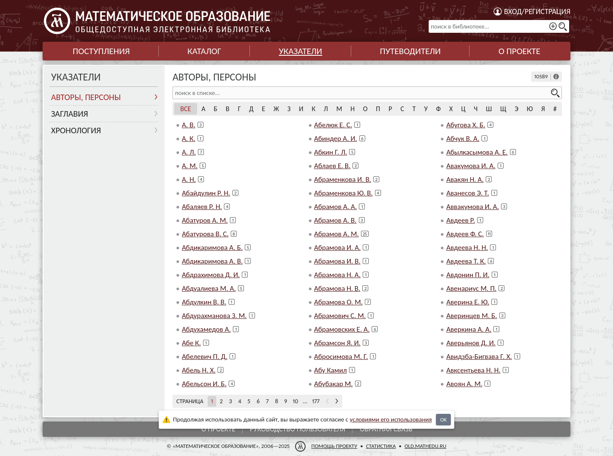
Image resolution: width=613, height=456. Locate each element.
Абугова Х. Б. (465, 124)
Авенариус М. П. (471, 288)
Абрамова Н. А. (337, 274)
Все (185, 109)
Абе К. (191, 342)
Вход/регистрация (537, 11)
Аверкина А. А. (468, 329)
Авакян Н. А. (465, 179)
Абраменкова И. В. (342, 179)
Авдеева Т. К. (466, 261)
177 (316, 401)
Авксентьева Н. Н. (473, 370)
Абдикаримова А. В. (212, 261)
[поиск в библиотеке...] (499, 26)
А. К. (188, 138)
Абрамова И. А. (337, 247)
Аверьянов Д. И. (471, 342)
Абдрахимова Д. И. (211, 274)
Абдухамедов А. (206, 329)
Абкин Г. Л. (330, 152)
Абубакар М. (333, 383)
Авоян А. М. (464, 383)
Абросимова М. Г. (341, 356)
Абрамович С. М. (340, 315)
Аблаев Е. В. (332, 165)
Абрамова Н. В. (337, 288)
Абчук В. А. (462, 138)
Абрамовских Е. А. (342, 329)
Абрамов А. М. (336, 233)
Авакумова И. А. (470, 165)
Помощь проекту (334, 446)
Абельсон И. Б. (204, 383)
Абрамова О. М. (338, 302)
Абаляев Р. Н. (202, 206)
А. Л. (189, 152)
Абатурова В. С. (205, 233)
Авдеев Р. (460, 220)
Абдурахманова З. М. (214, 315)
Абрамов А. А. (335, 206)
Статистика (381, 446)
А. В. (188, 124)
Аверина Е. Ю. (467, 302)
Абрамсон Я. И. (337, 342)
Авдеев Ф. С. (465, 233)
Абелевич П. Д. (204, 356)
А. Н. (189, 179)
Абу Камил (330, 370)
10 (295, 401)
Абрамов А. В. (335, 220)
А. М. (190, 165)
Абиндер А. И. (335, 138)
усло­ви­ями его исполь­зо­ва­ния (391, 419)
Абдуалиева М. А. (209, 288)
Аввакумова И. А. (472, 206)
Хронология (76, 130)
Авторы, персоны (86, 97)
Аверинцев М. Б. (471, 315)
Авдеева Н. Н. (467, 247)
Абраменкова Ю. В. (343, 193)
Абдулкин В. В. (204, 302)
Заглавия (69, 114)
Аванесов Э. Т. (467, 193)
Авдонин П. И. (467, 274)
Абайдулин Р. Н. (206, 193)
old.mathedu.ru (425, 446)
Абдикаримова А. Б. (212, 247)
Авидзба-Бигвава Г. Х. (479, 356)
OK (443, 419)
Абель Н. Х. (198, 370)
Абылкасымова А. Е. (476, 152)
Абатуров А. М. (205, 220)
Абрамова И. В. (337, 261)
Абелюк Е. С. (333, 124)
